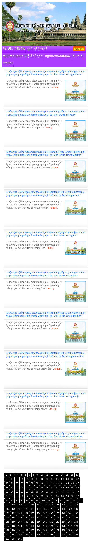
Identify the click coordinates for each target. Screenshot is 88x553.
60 (67, 487)
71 (47, 492)
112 (38, 505)
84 (37, 496)
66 (22, 492)
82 (27, 496)
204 (13, 539)
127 (57, 509)
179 (7, 530)
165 (70, 522)
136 (38, 513)
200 (63, 534)
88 (57, 496)
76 (72, 492)
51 (22, 487)
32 (77, 479)
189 (70, 530)
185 (45, 530)
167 (7, 526)
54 (37, 487)
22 (27, 479)
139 (57, 513)
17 (77, 475)
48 (7, 487)
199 (57, 534)
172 (38, 526)
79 (12, 496)
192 (13, 534)
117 (70, 505)
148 (38, 517)
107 (7, 505)
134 (26, 513)
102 (55, 500)
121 (20, 509)
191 (7, 534)
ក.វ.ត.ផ (77, 56)
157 (20, 522)
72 (52, 492)
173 (45, 526)
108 (13, 505)
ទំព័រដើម (8, 49)
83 (32, 496)
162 (51, 522)
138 (51, 513)
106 (80, 500)
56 (47, 487)
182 (26, 530)
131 (7, 513)
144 (13, 517)
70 (42, 492)
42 (52, 483)
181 (20, 530)
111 (32, 505)
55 (42, 487)
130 (76, 509)
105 (74, 500)
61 (72, 487)
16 (72, 475)
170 (26, 526)
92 (77, 496)
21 (22, 479)
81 (22, 496)
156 (13, 522)
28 (57, 479)
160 (38, 522)
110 (26, 505)
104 (68, 500)
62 (77, 487)
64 (12, 492)
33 (7, 483)
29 (62, 479)
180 (13, 530)
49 (12, 487)
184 (38, 530)
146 (26, 517)
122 (26, 509)
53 (32, 487)
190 (76, 530)
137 (45, 513)
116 (63, 505)
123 (32, 509)
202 (76, 534)
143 (7, 517)
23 (32, 479)
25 (42, 479)
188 (63, 530)
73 (57, 492)
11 (47, 475)
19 (12, 479)
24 (37, 479)
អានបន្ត (55, 87)
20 (17, 479)
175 (57, 526)
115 (57, 505)
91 (72, 496)
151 (57, 517)
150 (51, 517)
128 (63, 509)
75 (67, 492)
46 (72, 483)
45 (67, 483)
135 (32, 513)
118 (76, 505)
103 (61, 500)
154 (76, 517)
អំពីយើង (20, 49)
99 (37, 500)
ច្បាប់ (29, 49)
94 (12, 500)
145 (20, 517)
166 (76, 522)
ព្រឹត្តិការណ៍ (40, 49)
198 (51, 534)
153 (70, 517)
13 (57, 475)
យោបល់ (8, 63)
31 (72, 479)
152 (63, 517)
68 (32, 492)
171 (32, 526)
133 (20, 513)
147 (32, 517)
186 (51, 530)
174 (51, 526)
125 (45, 509)
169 (20, 526)
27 (52, 479)
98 (32, 500)
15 (67, 475)
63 (7, 492)
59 (62, 487)
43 (57, 483)
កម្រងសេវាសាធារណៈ (58, 56)
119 (7, 509)
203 (7, 539)
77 (77, 492)
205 (20, 539)
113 (45, 505)
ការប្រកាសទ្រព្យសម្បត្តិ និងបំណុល (23, 56)
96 (22, 500)
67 (27, 492)
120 (13, 509)
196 (38, 534)
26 (47, 479)
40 (42, 483)
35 (17, 483)
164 (63, 522)
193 (20, 534)
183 (32, 530)
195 (32, 534)
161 (45, 522)
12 (52, 475)
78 (7, 496)
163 (57, 522)
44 (62, 483)
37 (27, 483)
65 (17, 492)
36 (22, 483)
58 (57, 487)
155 (7, 522)
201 (70, 534)
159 (32, 522)
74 (62, 492)
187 (57, 530)
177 (70, 526)
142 (76, 513)
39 (37, 483)
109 (20, 505)
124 (38, 509)
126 (51, 509)
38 (32, 483)
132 (13, 513)
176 (63, 526)
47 (77, 483)
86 (47, 496)
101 (49, 500)
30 (67, 479)
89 (62, 496)
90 (67, 496)
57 (52, 487)
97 (27, 500)
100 (43, 500)
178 (76, 526)
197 (45, 534)
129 (70, 509)
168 (13, 526)
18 (7, 479)
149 (45, 517)
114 (51, 505)
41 (47, 483)
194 (26, 534)
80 (17, 496)
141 (70, 513)
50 (17, 487)
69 (37, 492)
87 (52, 496)
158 (26, 522)
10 (41, 475)
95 (17, 500)
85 (42, 496)
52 (27, 487)
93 (7, 500)
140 (63, 513)
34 (12, 483)
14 (62, 475)
